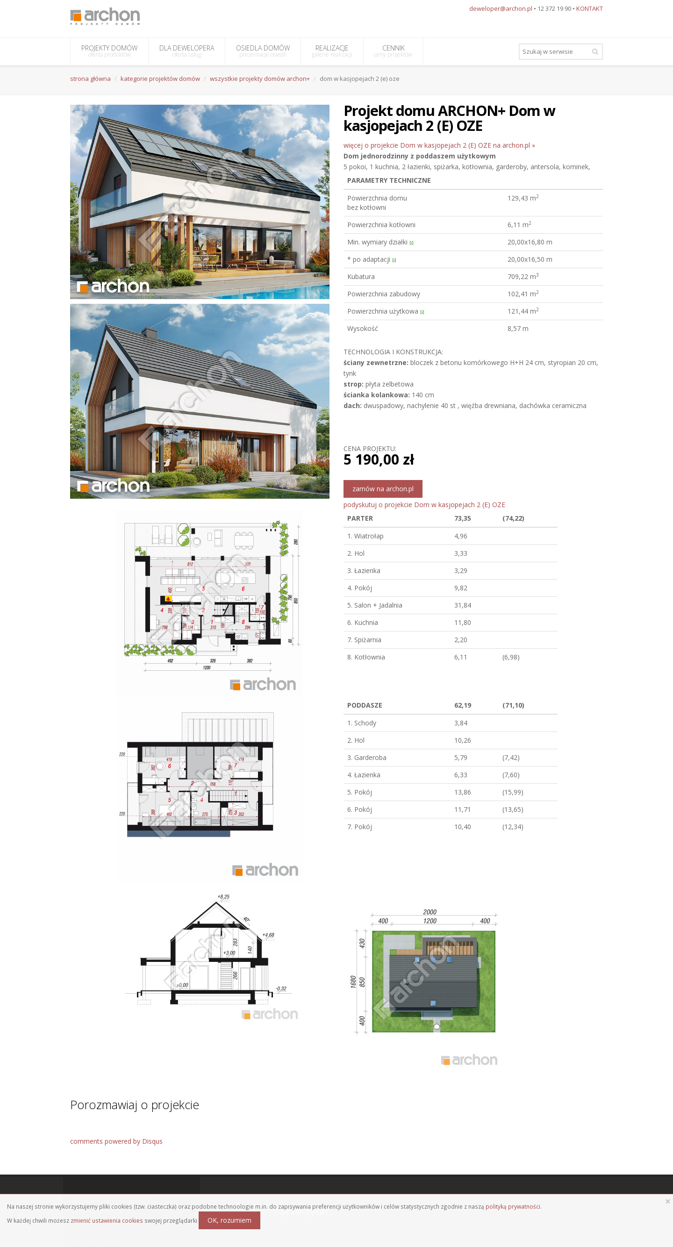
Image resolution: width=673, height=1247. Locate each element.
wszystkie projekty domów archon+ (260, 78)
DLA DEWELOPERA (186, 50)
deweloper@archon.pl (500, 8)
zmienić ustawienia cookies (107, 1220)
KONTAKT (589, 8)
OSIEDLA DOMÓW (263, 50)
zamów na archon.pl (383, 488)
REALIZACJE (332, 50)
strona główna (90, 78)
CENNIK (393, 50)
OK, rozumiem (229, 1220)
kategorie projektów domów (160, 78)
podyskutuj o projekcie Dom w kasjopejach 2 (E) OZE (424, 504)
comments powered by (116, 1141)
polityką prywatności (513, 1206)
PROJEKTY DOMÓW (109, 50)
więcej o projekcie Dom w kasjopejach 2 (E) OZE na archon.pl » (439, 145)
